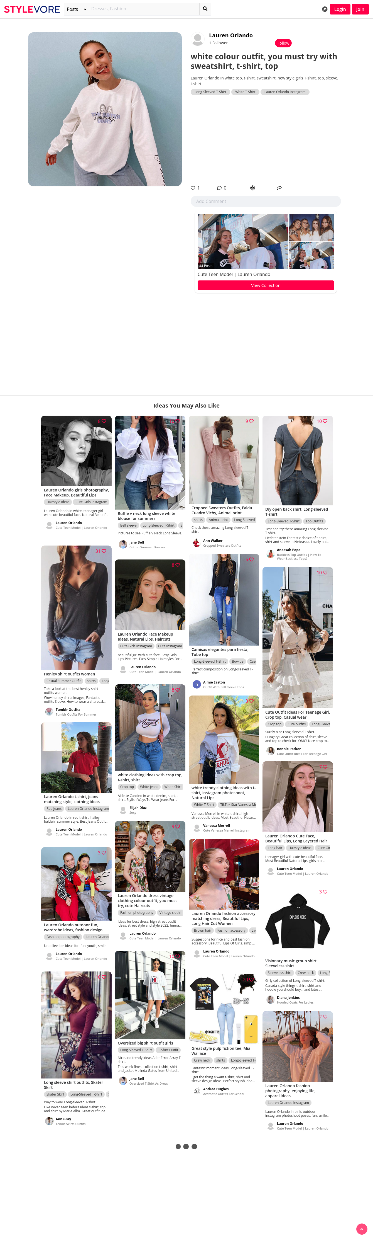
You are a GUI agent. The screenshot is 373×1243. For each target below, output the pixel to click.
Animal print (218, 518)
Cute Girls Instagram (91, 505)
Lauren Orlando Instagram (285, 91)
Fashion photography (136, 911)
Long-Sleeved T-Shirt (210, 91)
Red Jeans (54, 807)
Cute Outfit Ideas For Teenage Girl (302, 751)
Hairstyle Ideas (57, 505)
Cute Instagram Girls (174, 644)
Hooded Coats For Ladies (295, 1001)
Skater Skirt (55, 1092)
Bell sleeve (128, 523)
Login (340, 9)
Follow (283, 43)
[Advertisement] (266, 140)
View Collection (266, 285)
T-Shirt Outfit (168, 1048)
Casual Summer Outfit (63, 678)
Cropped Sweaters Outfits (222, 544)
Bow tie (237, 659)
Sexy (132, 811)
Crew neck (306, 971)
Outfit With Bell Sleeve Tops (223, 685)
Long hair (275, 846)
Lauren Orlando (231, 35)
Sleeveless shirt (279, 971)
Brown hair (202, 934)
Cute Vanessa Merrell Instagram (226, 829)
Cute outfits (297, 721)
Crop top (274, 721)
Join (360, 9)
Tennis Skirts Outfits (70, 1122)
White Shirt (173, 785)
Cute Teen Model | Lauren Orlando (234, 274)
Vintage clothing (171, 911)
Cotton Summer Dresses (147, 549)
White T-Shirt (245, 91)
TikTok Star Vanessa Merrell (241, 803)
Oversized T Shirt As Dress (148, 1082)
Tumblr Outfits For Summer (76, 712)
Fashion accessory (231, 934)
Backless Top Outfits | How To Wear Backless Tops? (299, 555)
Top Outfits (314, 519)
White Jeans (149, 785)
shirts (198, 518)
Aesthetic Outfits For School (223, 1093)
